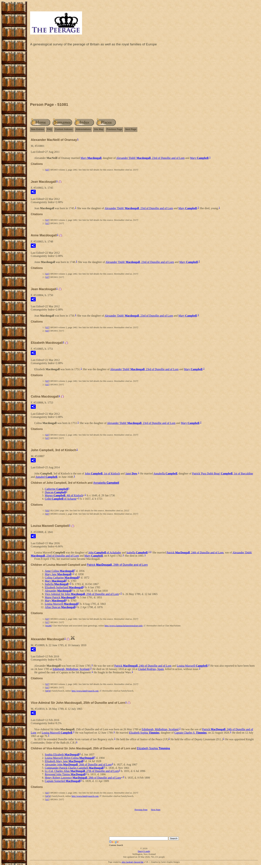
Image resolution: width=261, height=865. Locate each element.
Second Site (138, 862)
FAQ (49, 129)
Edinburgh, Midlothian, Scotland (71, 669)
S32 (47, 510)
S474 (47, 690)
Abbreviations (83, 129)
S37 (47, 169)
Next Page (130, 129)
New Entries (37, 129)
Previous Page (114, 129)
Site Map (98, 129)
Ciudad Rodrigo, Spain (151, 669)
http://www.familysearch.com (85, 690)
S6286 (48, 625)
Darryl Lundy (144, 851)
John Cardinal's (127, 862)
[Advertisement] (144, 75)
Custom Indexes (63, 129)
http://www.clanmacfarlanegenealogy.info (124, 625)
